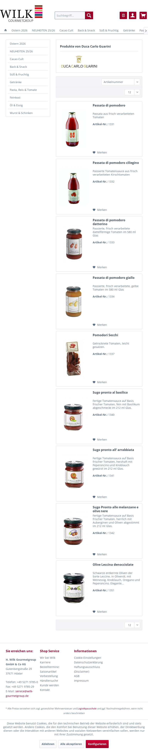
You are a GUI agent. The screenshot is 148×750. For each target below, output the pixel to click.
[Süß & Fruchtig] (109, 30)
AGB (76, 676)
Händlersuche (49, 680)
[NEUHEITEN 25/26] (43, 30)
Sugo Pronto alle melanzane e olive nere (115, 509)
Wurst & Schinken (21, 113)
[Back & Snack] (86, 30)
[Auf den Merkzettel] (100, 152)
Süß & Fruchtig (19, 74)
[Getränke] (129, 30)
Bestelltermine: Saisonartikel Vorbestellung (50, 671)
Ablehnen (48, 744)
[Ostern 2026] (19, 30)
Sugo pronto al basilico (110, 393)
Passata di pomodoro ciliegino (116, 163)
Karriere (45, 662)
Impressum (81, 680)
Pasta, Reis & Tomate (23, 90)
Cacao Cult (17, 59)
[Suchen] (89, 15)
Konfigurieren (97, 744)
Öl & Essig (16, 105)
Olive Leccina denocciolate (113, 565)
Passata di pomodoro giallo (114, 278)
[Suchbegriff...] (74, 15)
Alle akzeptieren (71, 744)
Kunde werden (49, 685)
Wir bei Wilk (47, 657)
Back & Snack (18, 67)
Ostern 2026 (18, 43)
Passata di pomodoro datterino (109, 222)
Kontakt (45, 690)
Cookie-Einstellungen (87, 657)
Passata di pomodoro (109, 105)
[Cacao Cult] (66, 30)
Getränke (16, 82)
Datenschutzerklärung (88, 662)
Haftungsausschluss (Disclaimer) (87, 669)
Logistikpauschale (87, 708)
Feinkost (15, 97)
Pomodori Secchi (105, 335)
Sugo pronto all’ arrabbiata (113, 450)
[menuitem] (74, 15)
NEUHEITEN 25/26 (21, 51)
